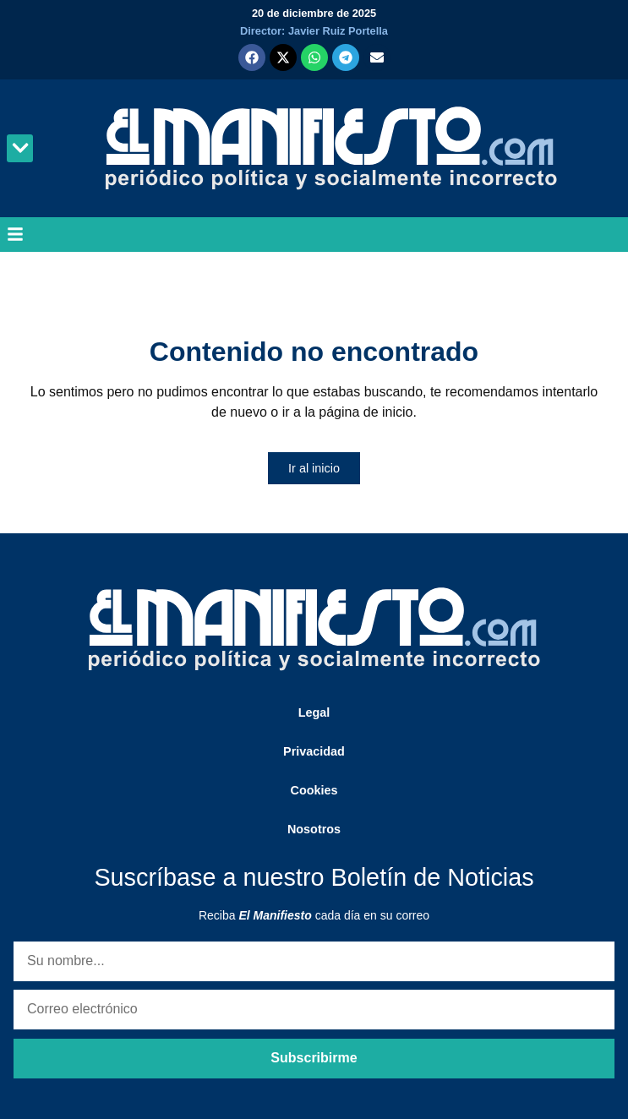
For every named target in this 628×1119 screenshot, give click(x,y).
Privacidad (314, 751)
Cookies (314, 790)
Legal (314, 712)
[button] (20, 148)
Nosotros (314, 829)
